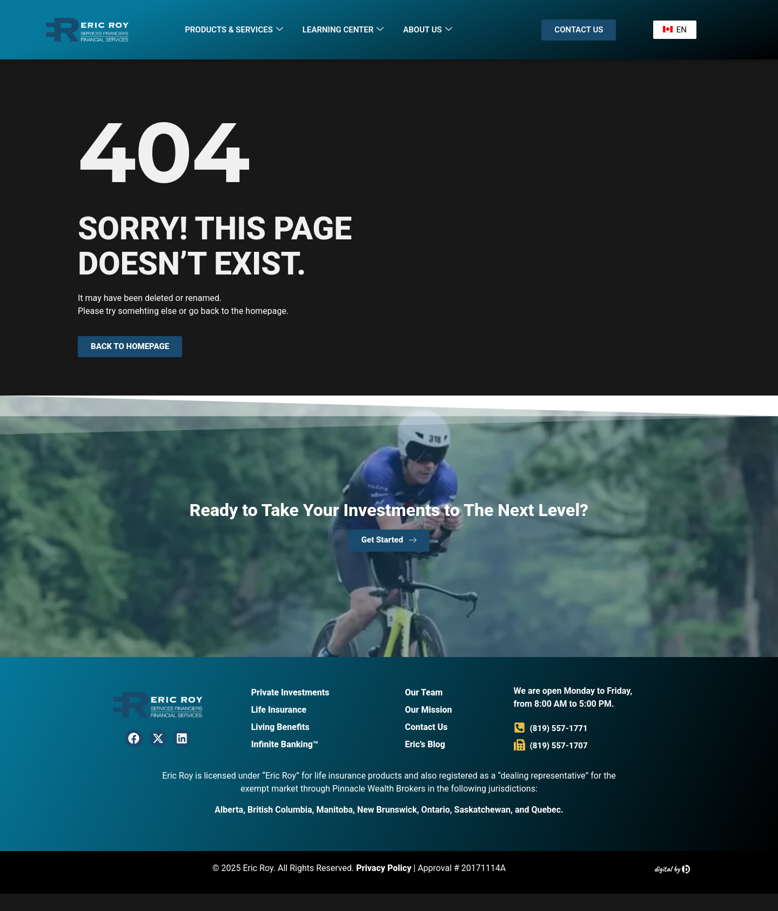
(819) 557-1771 (559, 728)
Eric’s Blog (425, 744)
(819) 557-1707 (559, 746)
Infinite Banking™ (284, 744)
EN (674, 30)
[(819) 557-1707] (519, 745)
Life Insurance (278, 710)
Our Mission (428, 710)
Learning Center (343, 29)
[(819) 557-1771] (519, 727)
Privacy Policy (383, 868)
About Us (427, 29)
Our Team (423, 692)
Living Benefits (280, 727)
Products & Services (234, 29)
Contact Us (426, 727)
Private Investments (290, 692)
